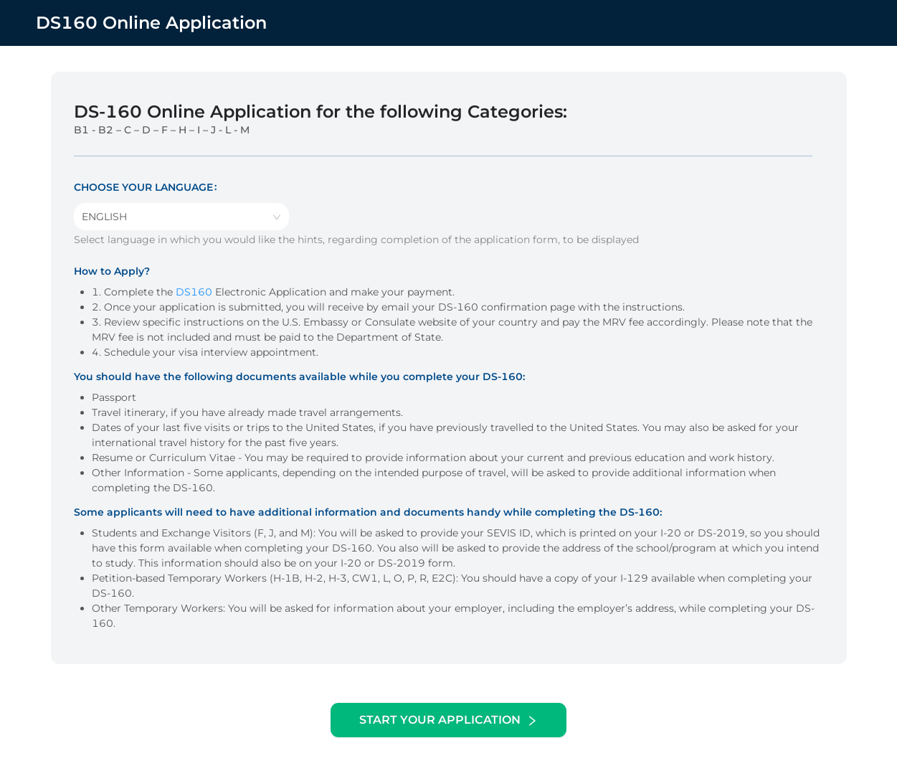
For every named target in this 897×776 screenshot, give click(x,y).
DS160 (194, 291)
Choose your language (143, 187)
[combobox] (181, 216)
